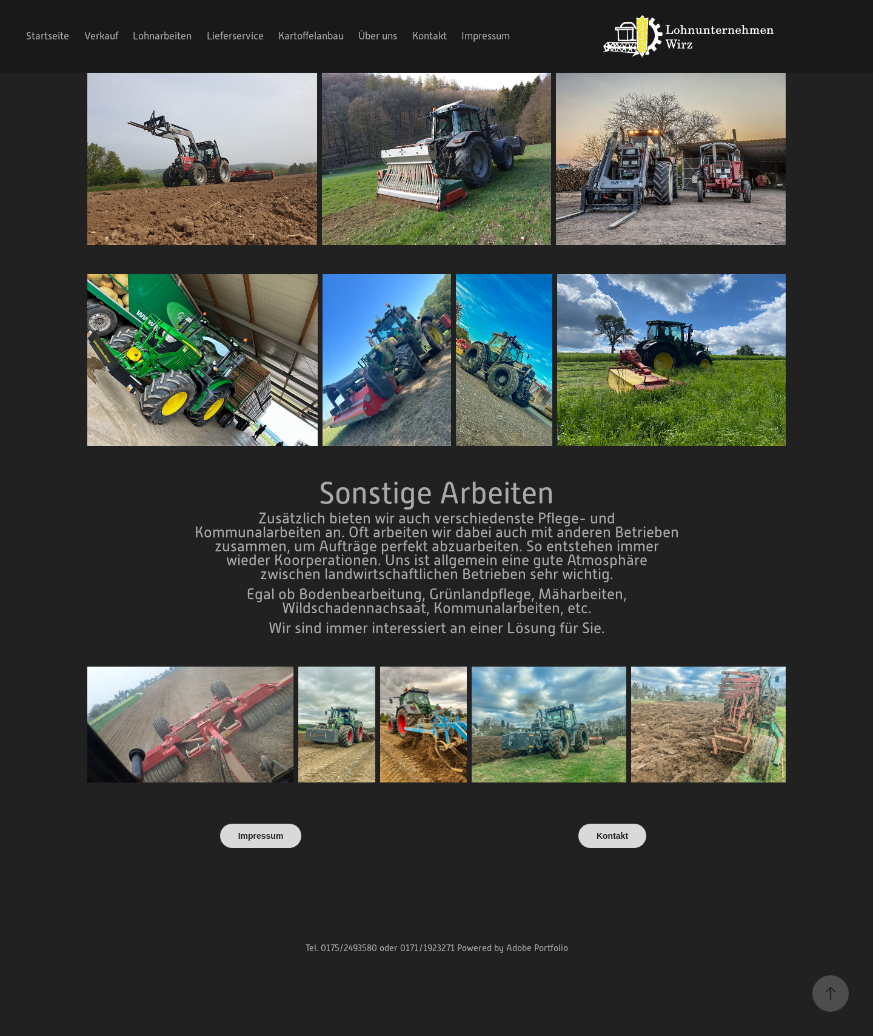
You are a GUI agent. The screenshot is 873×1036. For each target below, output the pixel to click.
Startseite (47, 36)
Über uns (377, 36)
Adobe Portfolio (537, 948)
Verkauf (101, 36)
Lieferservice (235, 36)
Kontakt (429, 36)
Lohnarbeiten (162, 36)
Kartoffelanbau (311, 36)
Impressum (485, 36)
